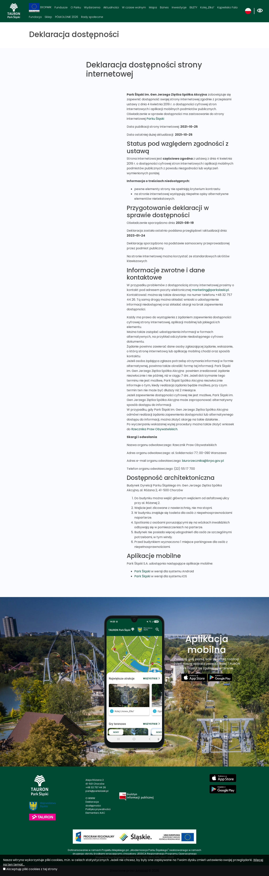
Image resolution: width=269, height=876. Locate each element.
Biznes (164, 7)
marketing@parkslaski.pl (210, 290)
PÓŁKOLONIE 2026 (66, 17)
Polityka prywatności (98, 809)
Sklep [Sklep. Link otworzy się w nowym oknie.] (48, 17)
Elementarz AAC (95, 812)
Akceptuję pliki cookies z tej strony (31, 869)
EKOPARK (40, 7)
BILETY (193, 7)
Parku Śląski (155, 118)
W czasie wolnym (134, 7)
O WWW (90, 798)
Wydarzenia (92, 7)
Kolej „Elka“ (207, 7)
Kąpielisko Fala (227, 7)
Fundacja (35, 17)
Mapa (153, 7)
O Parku (76, 7)
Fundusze (61, 7)
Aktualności (111, 7)
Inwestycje (179, 7)
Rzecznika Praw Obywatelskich (154, 429)
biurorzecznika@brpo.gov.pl (203, 461)
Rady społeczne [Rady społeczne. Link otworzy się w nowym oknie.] (92, 17)
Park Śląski (142, 571)
